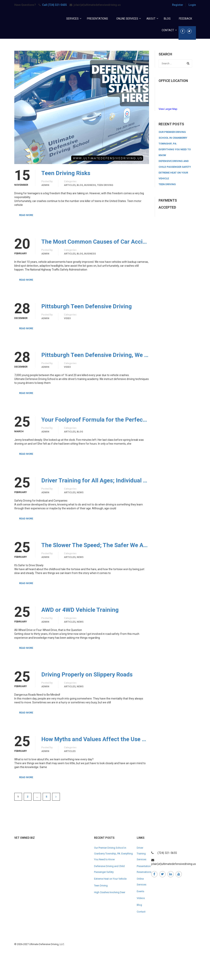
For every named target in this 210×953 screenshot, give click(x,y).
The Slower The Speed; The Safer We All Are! (95, 545)
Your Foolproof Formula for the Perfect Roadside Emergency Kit (95, 419)
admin (45, 185)
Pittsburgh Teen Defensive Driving (86, 306)
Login (192, 4)
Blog (80, 185)
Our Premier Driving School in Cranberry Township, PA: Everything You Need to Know (175, 144)
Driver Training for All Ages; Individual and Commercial (95, 480)
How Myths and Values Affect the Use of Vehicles (95, 739)
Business (90, 185)
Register (177, 4)
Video (67, 318)
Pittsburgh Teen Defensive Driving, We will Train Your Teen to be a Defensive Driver (95, 355)
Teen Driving (105, 185)
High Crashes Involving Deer (109, 892)
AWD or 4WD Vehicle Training (80, 610)
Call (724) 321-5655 (54, 4)
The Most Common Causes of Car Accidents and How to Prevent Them (95, 241)
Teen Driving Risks (65, 173)
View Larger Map (168, 108)
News (80, 492)
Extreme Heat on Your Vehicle (110, 878)
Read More (26, 215)
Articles (70, 185)
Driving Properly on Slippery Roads (87, 674)
